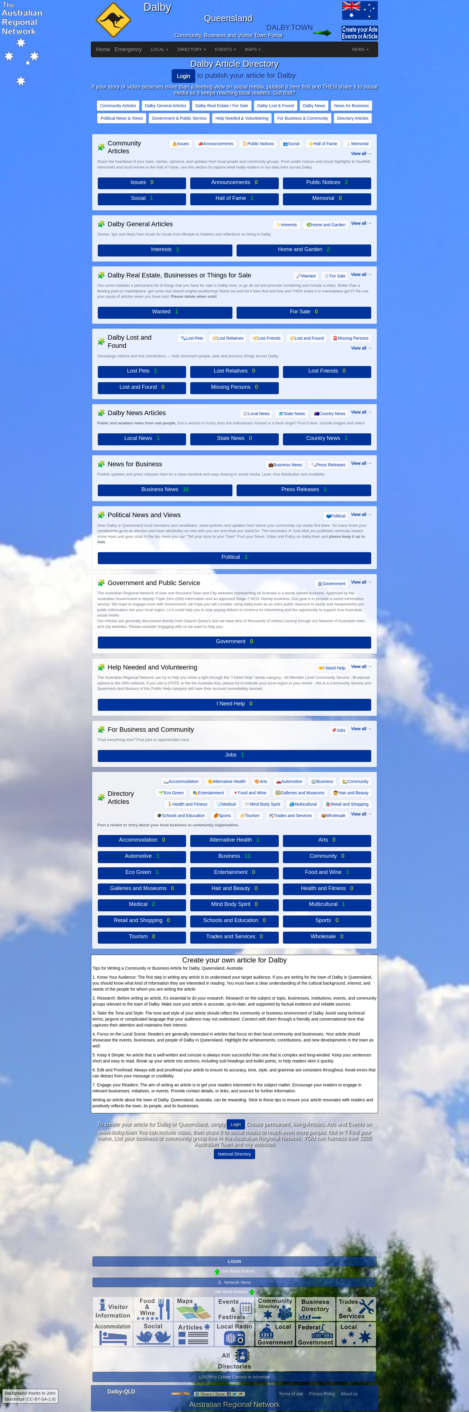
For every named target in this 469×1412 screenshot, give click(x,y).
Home (103, 49)
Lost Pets (192, 338)
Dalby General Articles (166, 105)
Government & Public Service (179, 118)
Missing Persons (350, 338)
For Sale (335, 276)
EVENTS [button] (225, 49)
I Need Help (331, 668)
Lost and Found (307, 338)
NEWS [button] (360, 49)
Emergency (128, 49)
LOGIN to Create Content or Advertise (234, 1377)
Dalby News (314, 105)
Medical (226, 804)
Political (335, 516)
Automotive (289, 781)
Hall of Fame (322, 143)
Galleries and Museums (300, 792)
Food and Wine (250, 792)
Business (322, 781)
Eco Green (171, 792)
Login (183, 76)
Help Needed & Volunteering (241, 118)
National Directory (234, 1154)
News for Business (351, 105)
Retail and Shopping (347, 804)
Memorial (357, 143)
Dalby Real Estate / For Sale (221, 105)
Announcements (215, 143)
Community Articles (118, 105)
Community (355, 781)
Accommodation (181, 781)
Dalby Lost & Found (275, 105)
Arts (261, 781)
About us (349, 1393)
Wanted (306, 276)
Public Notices (258, 143)
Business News (285, 464)
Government (331, 583)
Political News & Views (121, 118)
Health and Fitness (187, 804)
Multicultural (303, 804)
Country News (329, 413)
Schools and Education (181, 815)
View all (358, 153)
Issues (180, 143)
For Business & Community (302, 118)
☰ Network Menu (234, 1282)
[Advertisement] (234, 1205)
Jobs (338, 730)
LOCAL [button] (159, 49)
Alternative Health (227, 781)
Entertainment (208, 792)
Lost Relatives (227, 338)
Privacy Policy (322, 1393)
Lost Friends (266, 338)
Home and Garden (325, 224)
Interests (286, 224)
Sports (222, 815)
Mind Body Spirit (262, 804)
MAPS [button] (253, 49)
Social (291, 143)
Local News (256, 413)
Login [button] (236, 1124)
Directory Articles (352, 118)
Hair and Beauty (351, 792)
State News (291, 413)
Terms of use (291, 1393)
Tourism (250, 815)
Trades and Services (290, 815)
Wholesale (333, 815)
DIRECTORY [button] (191, 49)
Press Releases (328, 464)
